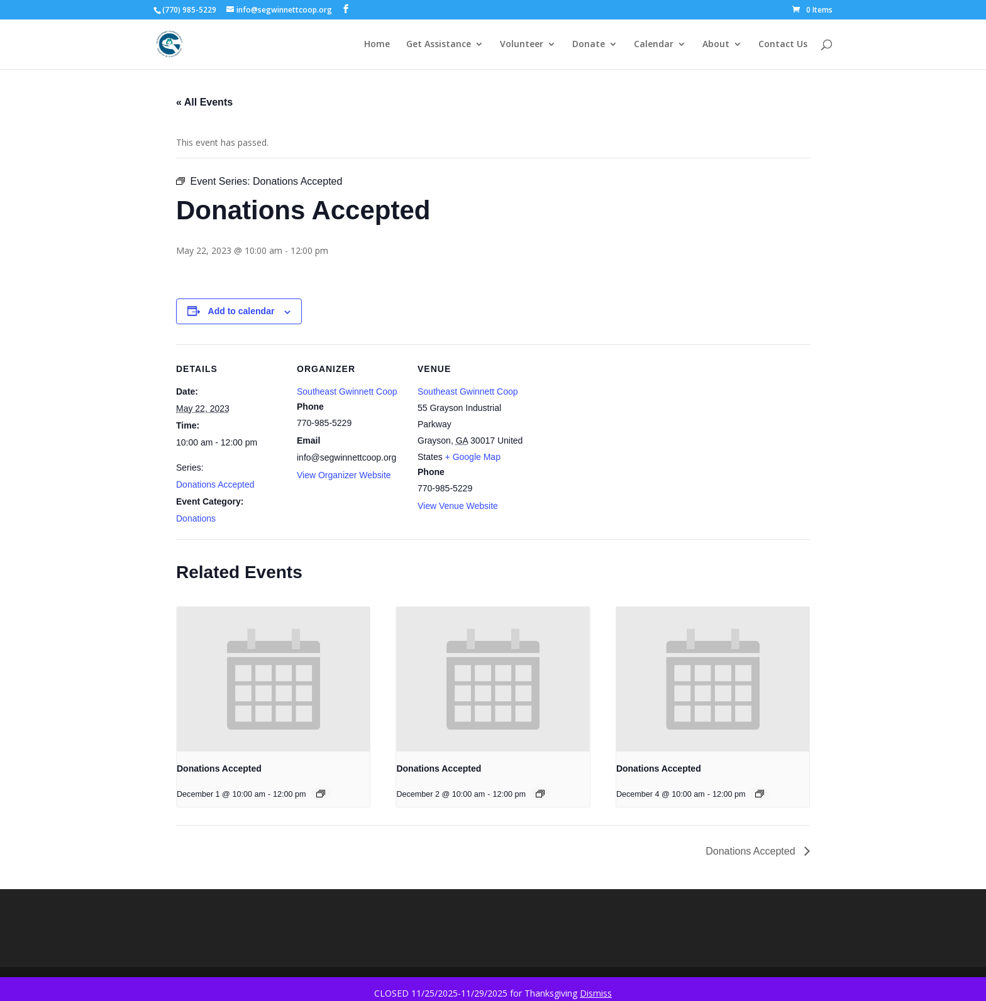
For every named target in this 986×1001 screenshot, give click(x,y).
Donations (196, 518)
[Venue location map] (604, 430)
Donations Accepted (215, 484)
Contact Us (782, 45)
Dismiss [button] (596, 993)
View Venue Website (458, 506)
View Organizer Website (344, 475)
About (715, 45)
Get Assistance (438, 45)
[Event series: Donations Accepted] (320, 793)
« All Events (204, 102)
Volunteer (521, 45)
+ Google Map (473, 457)
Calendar (653, 45)
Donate (588, 45)
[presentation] (273, 679)
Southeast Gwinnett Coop (347, 391)
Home (377, 45)
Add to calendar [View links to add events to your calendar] (241, 311)
